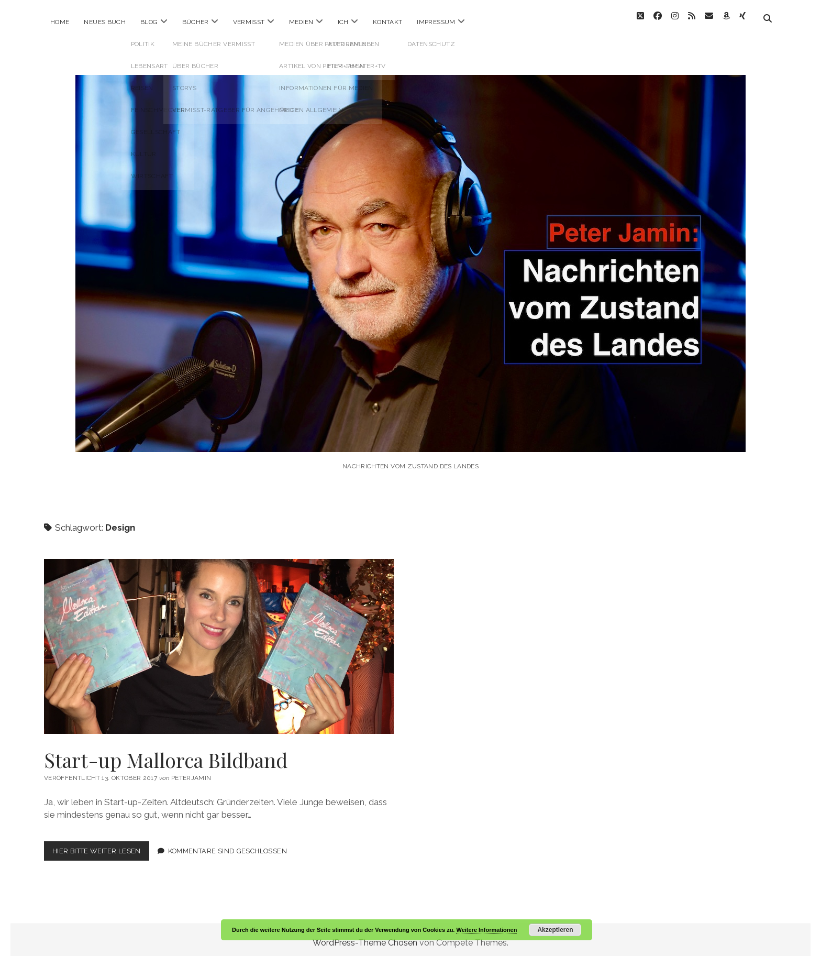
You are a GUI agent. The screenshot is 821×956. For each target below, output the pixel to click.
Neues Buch (105, 22)
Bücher (195, 22)
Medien (301, 22)
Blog (149, 22)
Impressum (436, 22)
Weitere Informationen (486, 930)
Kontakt (388, 22)
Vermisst (249, 22)
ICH (343, 22)
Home (59, 22)
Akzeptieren (555, 929)
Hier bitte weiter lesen (100, 847)
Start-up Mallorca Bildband (219, 640)
